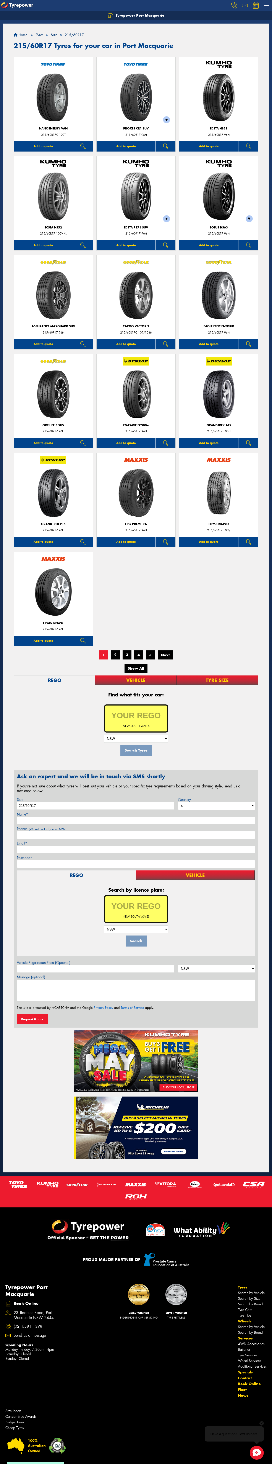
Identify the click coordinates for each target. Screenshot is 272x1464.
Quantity (184, 799)
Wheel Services (249, 1361)
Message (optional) (31, 977)
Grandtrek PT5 (53, 524)
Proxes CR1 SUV (136, 128)
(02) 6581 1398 (28, 1326)
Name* (22, 814)
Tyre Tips (244, 1315)
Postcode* (24, 858)
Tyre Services (247, 1355)
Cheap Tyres (14, 1428)
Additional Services (252, 1366)
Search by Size (249, 1298)
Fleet (242, 1389)
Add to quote (43, 146)
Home (20, 35)
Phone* (41, 829)
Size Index (13, 1411)
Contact (245, 1378)
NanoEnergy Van (53, 128)
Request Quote (32, 1019)
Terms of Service (132, 1008)
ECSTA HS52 (53, 227)
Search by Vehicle (251, 1293)
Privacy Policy (103, 1008)
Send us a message (30, 1335)
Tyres (242, 1287)
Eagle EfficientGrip (219, 326)
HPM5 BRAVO (53, 623)
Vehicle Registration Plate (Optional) (43, 962)
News (243, 1395)
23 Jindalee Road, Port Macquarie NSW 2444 (34, 1315)
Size (20, 799)
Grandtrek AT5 (219, 425)
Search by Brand (250, 1304)
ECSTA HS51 (218, 128)
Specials (245, 1372)
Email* (22, 843)
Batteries (244, 1349)
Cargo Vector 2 (136, 326)
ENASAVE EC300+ (136, 425)
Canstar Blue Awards (20, 1416)
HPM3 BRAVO (219, 524)
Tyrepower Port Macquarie (136, 15)
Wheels (244, 1321)
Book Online (249, 1383)
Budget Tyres (14, 1422)
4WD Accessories (251, 1344)
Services (245, 1338)
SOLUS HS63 (219, 227)
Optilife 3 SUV (53, 425)
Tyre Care (245, 1310)
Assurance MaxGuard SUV (53, 326)
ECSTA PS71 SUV (136, 227)
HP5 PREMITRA (136, 524)
